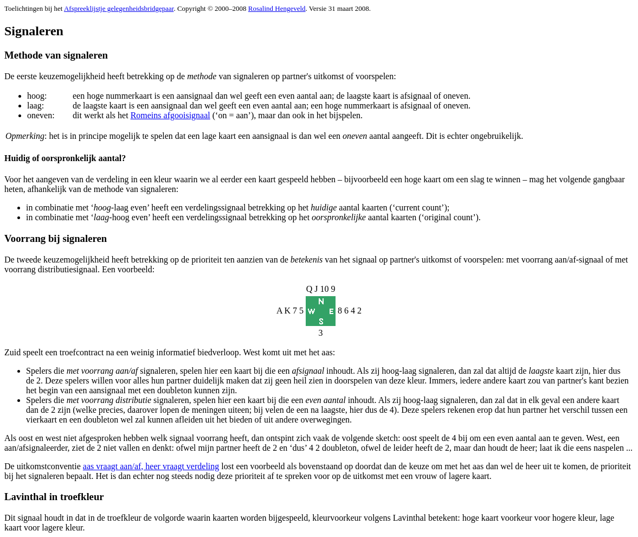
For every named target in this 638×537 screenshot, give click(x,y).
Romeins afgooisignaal (170, 115)
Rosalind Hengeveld (277, 8)
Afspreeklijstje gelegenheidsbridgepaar (119, 8)
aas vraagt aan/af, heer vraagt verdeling (151, 466)
